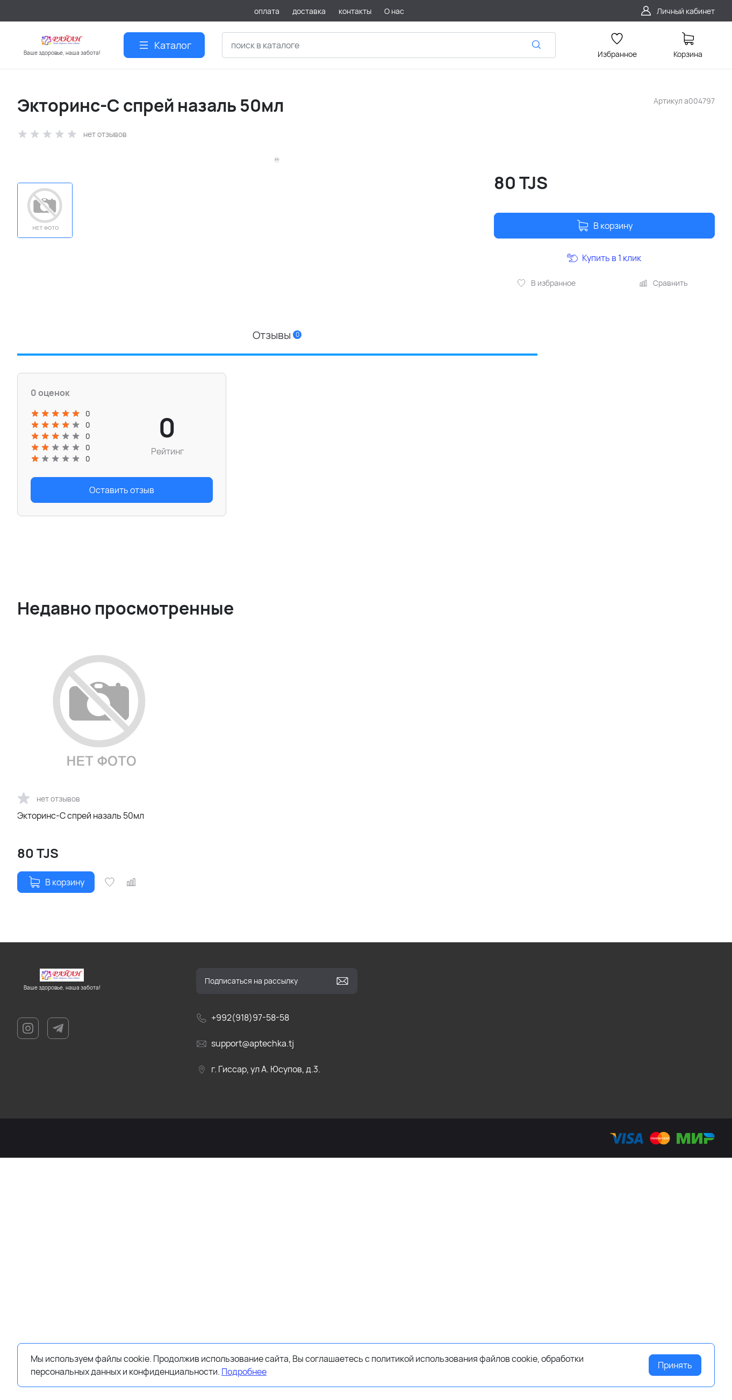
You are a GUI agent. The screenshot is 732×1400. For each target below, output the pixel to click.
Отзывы (277, 577)
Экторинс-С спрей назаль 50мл (80, 1058)
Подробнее (244, 1371)
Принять (675, 1365)
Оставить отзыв (121, 732)
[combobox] (389, 45)
